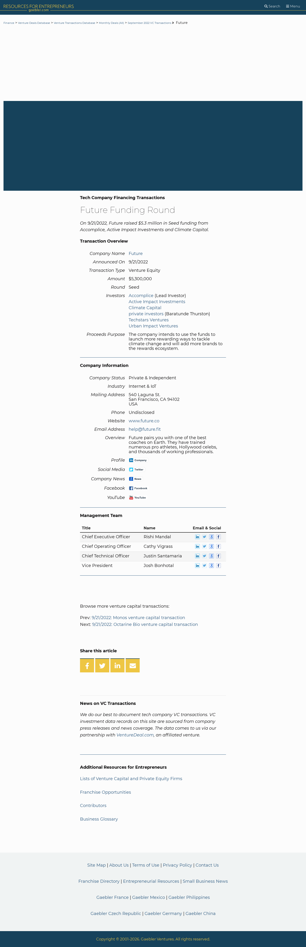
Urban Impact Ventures (153, 326)
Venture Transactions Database (92, 23)
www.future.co (144, 421)
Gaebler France (112, 897)
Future (136, 253)
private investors (146, 313)
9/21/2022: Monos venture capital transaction (138, 617)
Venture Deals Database (41, 23)
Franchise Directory (99, 881)
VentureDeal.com (135, 735)
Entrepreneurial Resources (151, 881)
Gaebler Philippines (189, 897)
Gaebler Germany (163, 913)
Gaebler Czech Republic (116, 913)
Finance (10, 23)
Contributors (93, 805)
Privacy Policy (177, 865)
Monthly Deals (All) (138, 23)
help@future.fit (145, 429)
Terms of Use (145, 865)
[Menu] (293, 6)
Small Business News (205, 881)
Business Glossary (99, 819)
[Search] (272, 6)
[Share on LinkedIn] (117, 665)
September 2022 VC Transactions (186, 23)
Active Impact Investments (157, 301)
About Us (119, 865)
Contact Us (207, 865)
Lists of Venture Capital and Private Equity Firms (131, 778)
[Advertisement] (153, 63)
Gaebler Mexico (148, 897)
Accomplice (141, 295)
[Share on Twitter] (102, 665)
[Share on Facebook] (87, 665)
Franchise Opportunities (105, 792)
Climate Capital (145, 307)
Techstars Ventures (149, 320)
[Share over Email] (133, 665)
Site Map (96, 865)
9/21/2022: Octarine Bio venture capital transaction (145, 624)
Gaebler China (201, 913)
